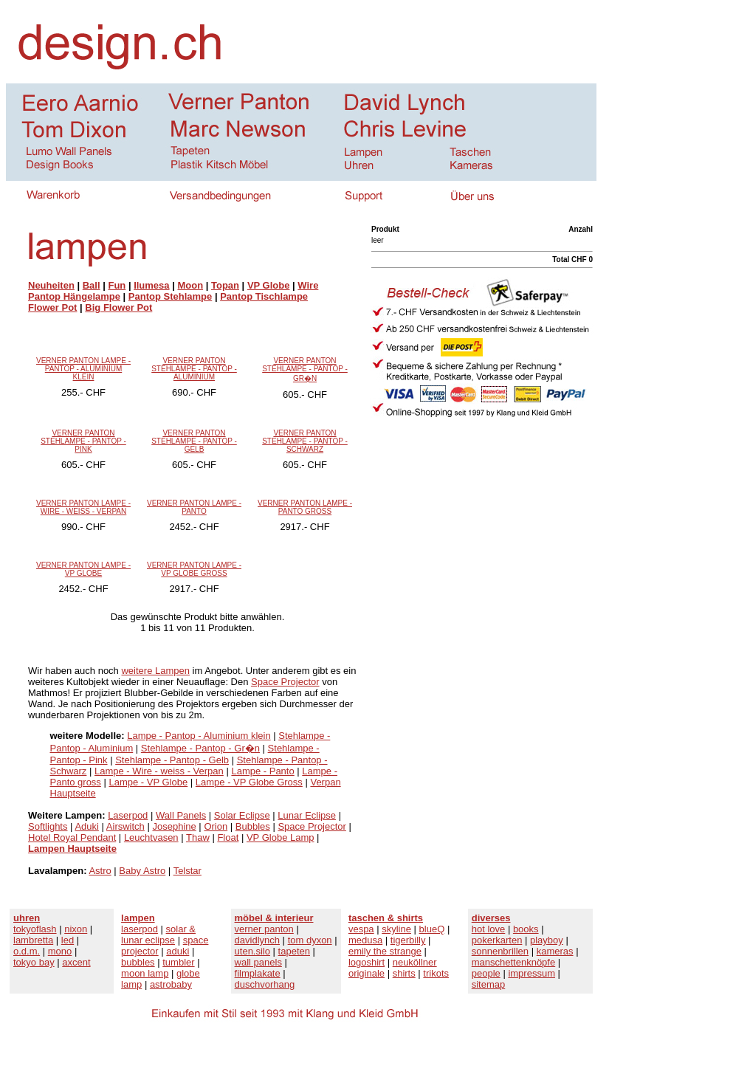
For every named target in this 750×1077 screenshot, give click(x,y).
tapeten (294, 951)
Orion (215, 826)
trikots (436, 973)
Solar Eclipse (242, 815)
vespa (361, 929)
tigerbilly (408, 940)
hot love (489, 929)
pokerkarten (497, 940)
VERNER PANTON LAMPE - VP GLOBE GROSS (194, 569)
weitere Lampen (155, 670)
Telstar (187, 870)
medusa (365, 940)
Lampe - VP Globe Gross (249, 782)
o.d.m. (26, 951)
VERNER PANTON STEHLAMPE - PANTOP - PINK (83, 441)
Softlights (47, 826)
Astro (100, 870)
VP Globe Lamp (280, 837)
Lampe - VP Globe (148, 782)
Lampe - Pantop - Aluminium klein (198, 735)
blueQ (432, 929)
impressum (531, 973)
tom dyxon (310, 940)
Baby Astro (142, 870)
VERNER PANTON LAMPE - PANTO (194, 507)
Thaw (198, 837)
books (526, 929)
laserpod (139, 929)
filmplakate (258, 973)
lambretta (33, 940)
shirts (404, 973)
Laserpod (128, 815)
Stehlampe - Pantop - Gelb (172, 759)
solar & (181, 929)
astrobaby (171, 984)
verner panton (264, 929)
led (67, 940)
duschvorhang (265, 984)
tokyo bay (34, 962)
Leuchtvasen (151, 837)
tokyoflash (35, 929)
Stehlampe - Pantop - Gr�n (200, 748)
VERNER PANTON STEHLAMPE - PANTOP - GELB (194, 441)
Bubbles (252, 826)
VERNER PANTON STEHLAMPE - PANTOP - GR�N (305, 369)
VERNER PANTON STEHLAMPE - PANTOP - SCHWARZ (305, 441)
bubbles (138, 962)
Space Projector (285, 681)
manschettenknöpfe (513, 962)
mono (60, 951)
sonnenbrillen (500, 951)
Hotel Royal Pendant (72, 837)
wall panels (258, 962)
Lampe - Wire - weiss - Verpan (159, 771)
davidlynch (257, 940)
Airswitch (125, 826)
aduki (177, 951)
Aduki (87, 826)
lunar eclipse (148, 940)
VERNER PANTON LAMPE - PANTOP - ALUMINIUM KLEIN (83, 369)
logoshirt (366, 962)
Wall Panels (181, 815)
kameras (555, 951)
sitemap (489, 984)
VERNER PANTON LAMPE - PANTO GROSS (305, 507)
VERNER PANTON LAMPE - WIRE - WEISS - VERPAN (83, 507)
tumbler (178, 962)
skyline (396, 929)
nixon (75, 929)
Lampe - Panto (262, 771)
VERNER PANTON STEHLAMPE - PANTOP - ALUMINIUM (194, 369)
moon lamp (144, 973)
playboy (546, 940)
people (486, 973)
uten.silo (252, 951)
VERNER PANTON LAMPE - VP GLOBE (83, 569)
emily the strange (385, 951)
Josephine (174, 826)
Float (227, 837)
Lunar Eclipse (307, 815)
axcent (76, 962)
